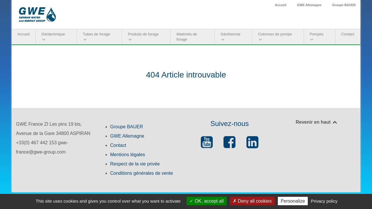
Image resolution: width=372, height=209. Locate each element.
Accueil (280, 5)
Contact (118, 145)
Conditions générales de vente (141, 173)
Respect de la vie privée (135, 163)
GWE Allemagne (309, 5)
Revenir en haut (317, 122)
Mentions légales (127, 154)
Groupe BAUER (344, 5)
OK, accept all (206, 201)
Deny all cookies (252, 201)
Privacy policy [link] (324, 201)
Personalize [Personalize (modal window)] (293, 201)
